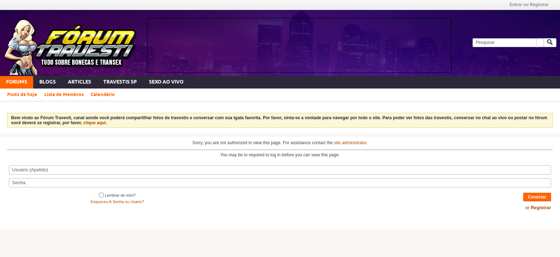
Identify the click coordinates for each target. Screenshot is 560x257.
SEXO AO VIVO (166, 82)
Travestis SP (120, 82)
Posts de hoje (22, 94)
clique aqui (94, 122)
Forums (16, 82)
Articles (79, 82)
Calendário (103, 94)
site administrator (350, 142)
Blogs (47, 82)
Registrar (541, 207)
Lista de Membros (64, 94)
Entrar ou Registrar (529, 4)
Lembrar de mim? (117, 195)
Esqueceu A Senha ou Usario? (117, 202)
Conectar (537, 197)
